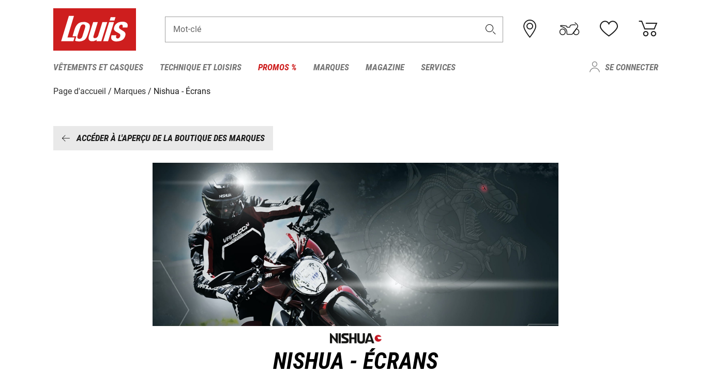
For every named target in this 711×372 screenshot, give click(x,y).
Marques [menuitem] (331, 67)
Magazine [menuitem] (385, 67)
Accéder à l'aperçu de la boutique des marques (163, 138)
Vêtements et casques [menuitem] (98, 67)
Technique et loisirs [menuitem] (200, 67)
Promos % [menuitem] (277, 67)
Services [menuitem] (438, 67)
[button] (490, 29)
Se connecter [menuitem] (631, 67)
